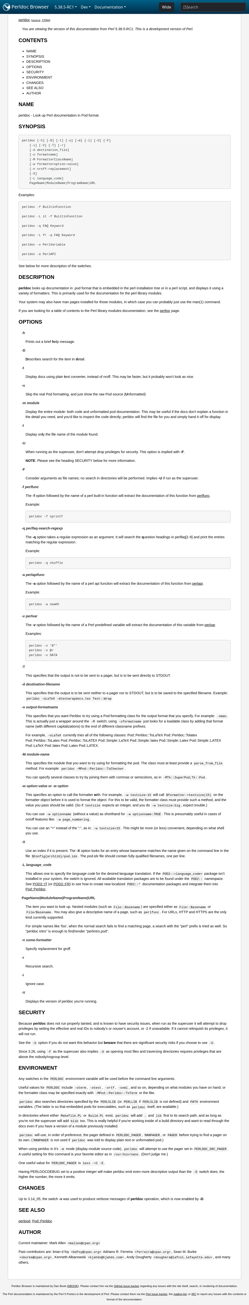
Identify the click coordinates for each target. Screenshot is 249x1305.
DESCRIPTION (38, 62)
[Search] (213, 7)
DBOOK (73, 1286)
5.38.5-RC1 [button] (64, 7)
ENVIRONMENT (39, 77)
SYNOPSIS (35, 56)
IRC (193, 1294)
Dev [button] (84, 7)
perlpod (24, 1221)
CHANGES (35, 83)
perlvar (210, 625)
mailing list (180, 1294)
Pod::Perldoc (35, 889)
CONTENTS (32, 40)
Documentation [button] (109, 7)
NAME (31, 51)
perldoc (24, 20)
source (36, 20)
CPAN (45, 20)
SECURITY (35, 72)
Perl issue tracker (156, 1294)
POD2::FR (61, 884)
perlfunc (203, 496)
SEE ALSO (34, 88)
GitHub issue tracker (126, 1286)
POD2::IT (40, 884)
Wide (166, 7)
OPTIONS (34, 67)
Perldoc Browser (26, 7)
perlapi (197, 583)
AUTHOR (33, 93)
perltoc (165, 311)
